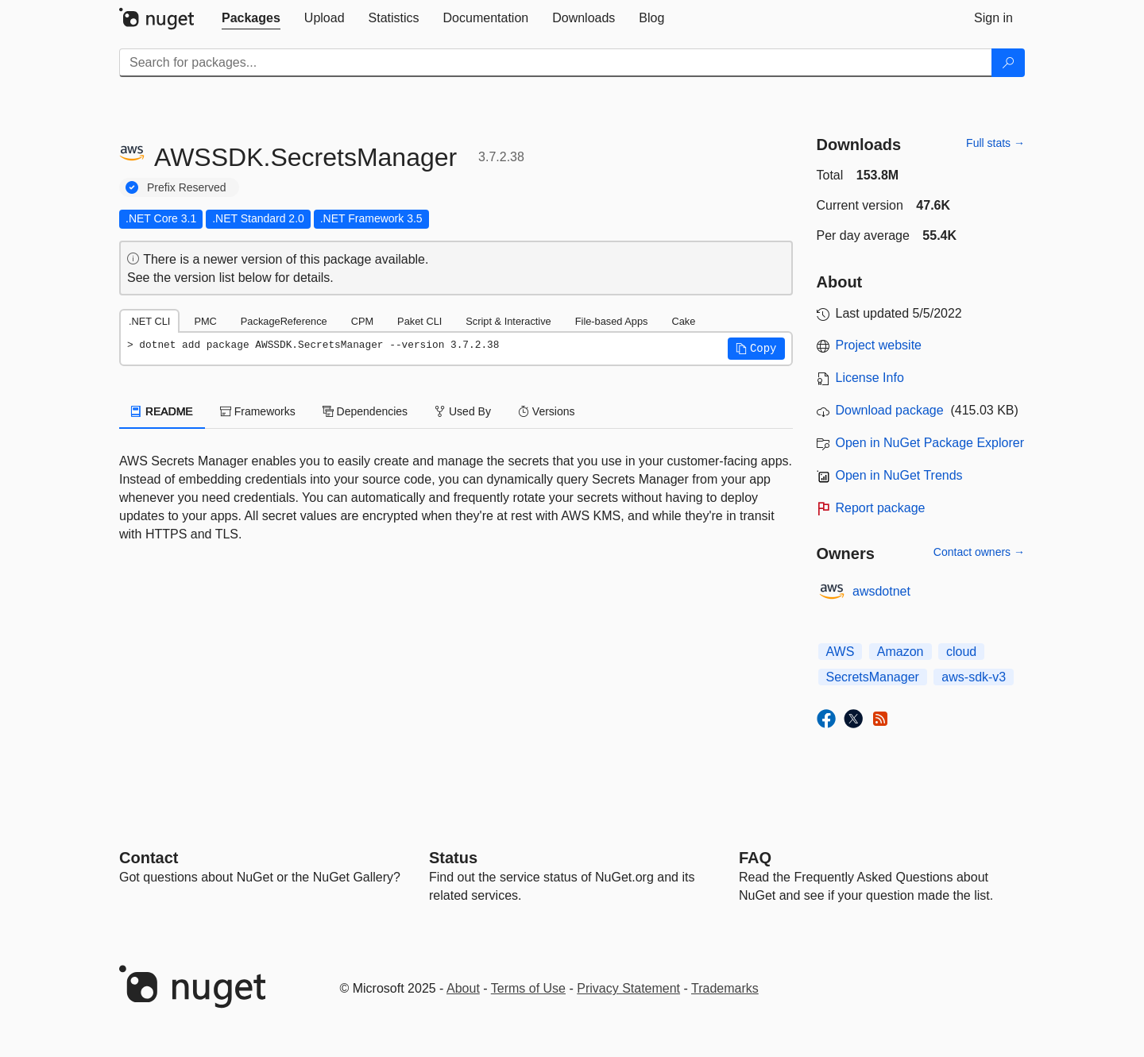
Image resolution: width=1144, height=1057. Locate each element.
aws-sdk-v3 (973, 677)
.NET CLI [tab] (149, 321)
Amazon (900, 651)
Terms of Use (528, 988)
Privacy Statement (628, 988)
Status (453, 857)
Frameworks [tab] (258, 411)
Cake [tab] (683, 321)
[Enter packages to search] (555, 62)
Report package (881, 508)
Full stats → (995, 143)
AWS (840, 651)
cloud (961, 651)
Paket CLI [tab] (419, 321)
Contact (148, 857)
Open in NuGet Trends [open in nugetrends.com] (899, 475)
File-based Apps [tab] (611, 321)
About (463, 988)
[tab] (251, 18)
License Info (870, 377)
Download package (890, 410)
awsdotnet (881, 591)
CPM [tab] (362, 321)
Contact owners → (979, 552)
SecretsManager (872, 677)
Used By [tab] (463, 411)
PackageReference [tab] (284, 321)
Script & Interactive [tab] (508, 321)
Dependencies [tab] (365, 411)
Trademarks (725, 988)
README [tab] (162, 411)
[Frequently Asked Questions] (755, 857)
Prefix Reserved (186, 187)
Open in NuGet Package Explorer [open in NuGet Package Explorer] (930, 442)
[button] (756, 349)
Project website (879, 345)
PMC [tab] (205, 321)
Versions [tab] (546, 411)
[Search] (1008, 62)
